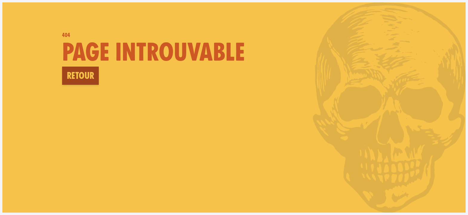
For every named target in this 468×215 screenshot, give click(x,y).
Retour (80, 75)
